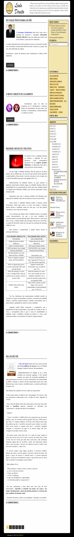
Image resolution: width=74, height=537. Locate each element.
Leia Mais (10, 65)
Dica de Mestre (54, 76)
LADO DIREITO (53, 112)
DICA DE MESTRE (58, 184)
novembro (55, 147)
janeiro (54, 187)
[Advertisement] (60, 58)
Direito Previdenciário (56, 101)
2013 (51, 142)
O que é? (52, 90)
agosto (54, 154)
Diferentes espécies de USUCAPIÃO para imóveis (57, 200)
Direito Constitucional (57, 95)
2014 (51, 139)
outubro (54, 149)
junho (54, 159)
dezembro (55, 144)
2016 (51, 134)
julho (53, 157)
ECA (65, 101)
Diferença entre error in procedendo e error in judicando (57, 215)
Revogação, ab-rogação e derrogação (60, 234)
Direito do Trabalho (56, 93)
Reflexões (53, 104)
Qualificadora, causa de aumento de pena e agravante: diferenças (58, 225)
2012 (51, 189)
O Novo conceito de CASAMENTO (59, 176)
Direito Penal (54, 79)
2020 (51, 129)
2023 (51, 126)
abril (53, 164)
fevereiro (55, 170)
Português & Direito (56, 82)
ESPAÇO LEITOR (54, 109)
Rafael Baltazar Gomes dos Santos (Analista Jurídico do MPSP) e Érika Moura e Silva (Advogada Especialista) (58, 30)
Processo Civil (54, 84)
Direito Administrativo (57, 98)
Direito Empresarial (55, 107)
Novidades (61, 87)
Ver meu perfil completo (56, 37)
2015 (51, 136)
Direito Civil (53, 87)
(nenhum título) (55, 207)
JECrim (60, 112)
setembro (55, 152)
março (54, 167)
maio (53, 162)
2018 (51, 131)
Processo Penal (60, 90)
